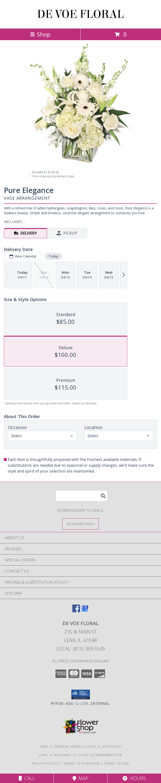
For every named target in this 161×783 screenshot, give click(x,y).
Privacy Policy (46, 763)
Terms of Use (116, 763)
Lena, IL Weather (54, 755)
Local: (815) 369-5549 (80, 648)
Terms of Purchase (82, 763)
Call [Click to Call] (27, 778)
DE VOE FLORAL (80, 14)
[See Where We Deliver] (80, 523)
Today (53, 256)
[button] (80, 694)
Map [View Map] (80, 778)
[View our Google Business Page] (85, 610)
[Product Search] (81, 495)
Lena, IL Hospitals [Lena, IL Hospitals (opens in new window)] (104, 746)
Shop (40, 34)
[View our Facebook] (76, 610)
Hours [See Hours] (134, 778)
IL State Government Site (98, 755)
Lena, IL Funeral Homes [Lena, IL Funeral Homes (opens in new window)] (61, 746)
